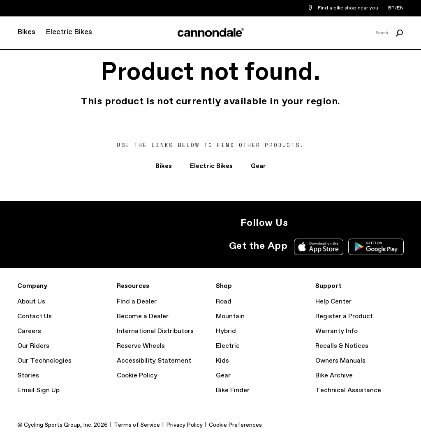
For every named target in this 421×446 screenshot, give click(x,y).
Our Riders (33, 346)
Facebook (335, 223)
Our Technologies (44, 360)
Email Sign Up (38, 390)
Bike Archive (334, 375)
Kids (222, 360)
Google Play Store (376, 247)
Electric (228, 346)
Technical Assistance (348, 390)
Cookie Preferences (235, 425)
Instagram (299, 223)
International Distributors (155, 331)
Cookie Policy (137, 375)
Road (223, 301)
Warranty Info (336, 331)
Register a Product (344, 316)
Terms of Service (137, 425)
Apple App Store (318, 247)
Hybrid (226, 331)
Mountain (230, 316)
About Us (31, 301)
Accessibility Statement (154, 360)
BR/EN (396, 8)
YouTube (354, 223)
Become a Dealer (143, 316)
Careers (29, 331)
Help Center (333, 301)
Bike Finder (233, 390)
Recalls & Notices (341, 346)
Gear (258, 166)
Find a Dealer (137, 301)
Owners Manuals (340, 360)
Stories (28, 375)
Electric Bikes (69, 32)
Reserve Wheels (141, 346)
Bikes (26, 32)
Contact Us (34, 316)
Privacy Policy (184, 425)
